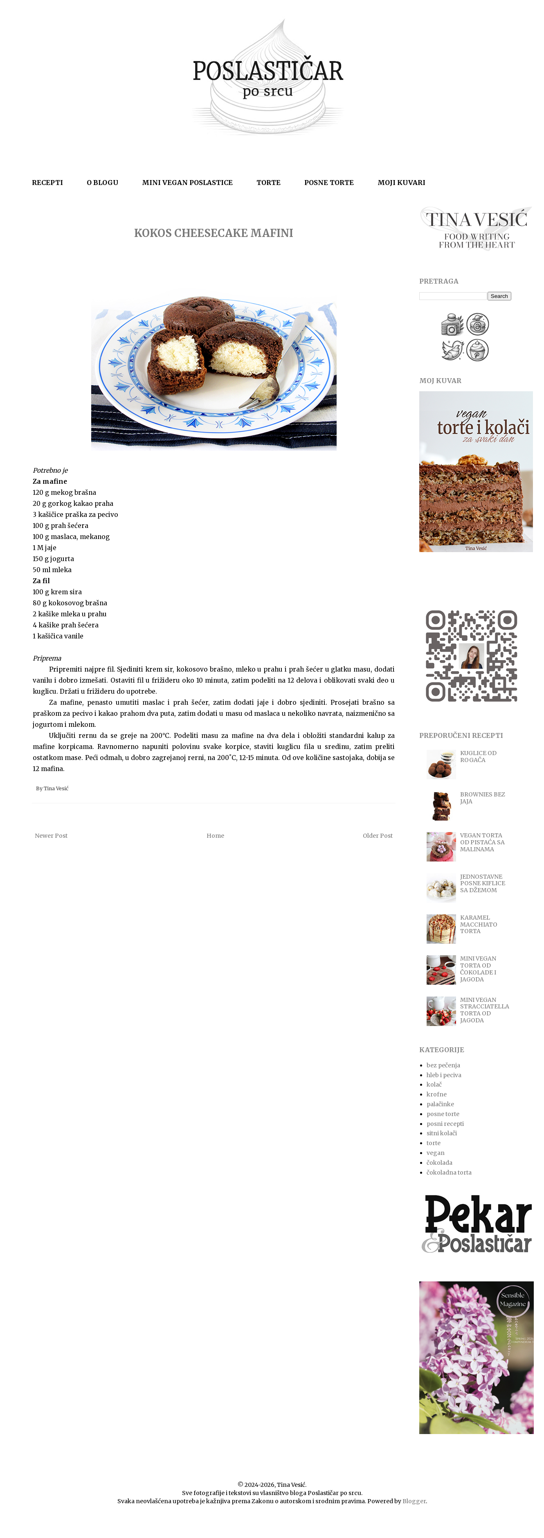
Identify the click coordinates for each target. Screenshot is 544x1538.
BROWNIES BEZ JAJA (482, 798)
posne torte (443, 1114)
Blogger (414, 1501)
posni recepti (445, 1124)
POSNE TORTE (329, 182)
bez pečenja (443, 1065)
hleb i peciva (444, 1075)
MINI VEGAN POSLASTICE (187, 182)
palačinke (440, 1104)
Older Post (378, 835)
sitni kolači (442, 1133)
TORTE (268, 182)
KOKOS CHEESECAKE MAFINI (213, 233)
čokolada (439, 1162)
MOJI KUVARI (401, 182)
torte (434, 1143)
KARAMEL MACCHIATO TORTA (478, 924)
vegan (436, 1153)
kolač (434, 1084)
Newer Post (51, 835)
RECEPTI (47, 182)
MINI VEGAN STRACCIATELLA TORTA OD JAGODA (484, 1010)
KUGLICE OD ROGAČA (478, 756)
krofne (437, 1094)
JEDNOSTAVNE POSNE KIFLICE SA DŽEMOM (482, 883)
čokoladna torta (449, 1172)
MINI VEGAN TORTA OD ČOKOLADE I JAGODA (478, 969)
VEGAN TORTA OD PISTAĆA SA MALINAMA (482, 842)
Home (215, 835)
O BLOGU (102, 182)
